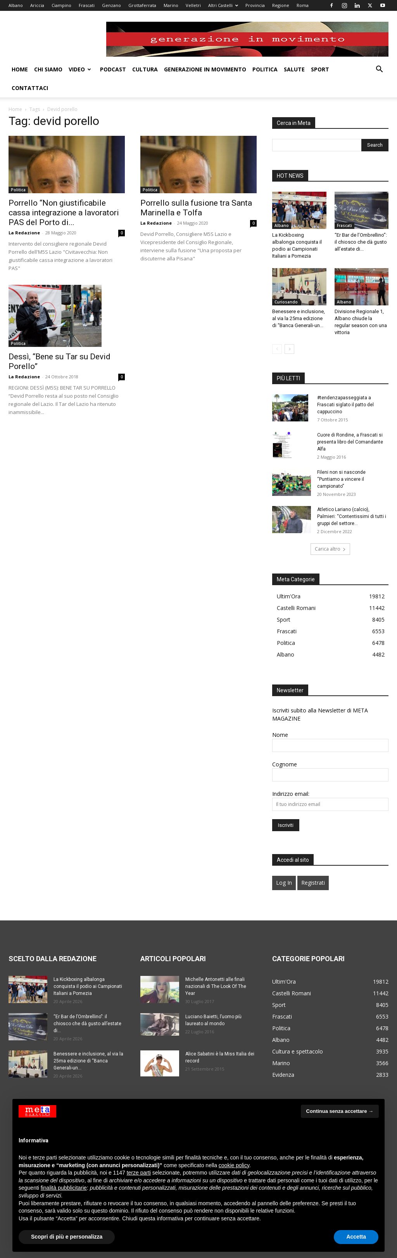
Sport (320, 69)
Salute (294, 69)
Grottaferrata (142, 5)
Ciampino (61, 5)
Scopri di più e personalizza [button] (66, 1237)
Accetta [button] (356, 1237)
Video (80, 69)
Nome (280, 716)
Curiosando (286, 283)
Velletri (193, 5)
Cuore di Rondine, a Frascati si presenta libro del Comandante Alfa (350, 423)
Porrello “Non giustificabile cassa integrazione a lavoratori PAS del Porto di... (64, 194)
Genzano (111, 5)
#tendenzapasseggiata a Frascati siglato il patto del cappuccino (345, 386)
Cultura (145, 69)
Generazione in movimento (205, 69)
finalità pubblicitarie (64, 1188)
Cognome (284, 745)
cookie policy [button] (234, 1165)
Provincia (255, 5)
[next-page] (289, 330)
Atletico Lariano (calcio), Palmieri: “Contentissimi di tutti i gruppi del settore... (351, 498)
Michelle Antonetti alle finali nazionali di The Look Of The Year (215, 967)
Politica (265, 69)
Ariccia (37, 5)
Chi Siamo (48, 69)
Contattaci (30, 88)
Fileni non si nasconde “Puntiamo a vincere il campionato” (341, 460)
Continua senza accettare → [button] (339, 1111)
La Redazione (24, 214)
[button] (379, 70)
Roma (303, 5)
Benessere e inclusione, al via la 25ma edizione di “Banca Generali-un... (298, 300)
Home (20, 69)
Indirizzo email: (290, 775)
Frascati (87, 5)
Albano (16, 5)
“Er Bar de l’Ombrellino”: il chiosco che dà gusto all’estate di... (361, 223)
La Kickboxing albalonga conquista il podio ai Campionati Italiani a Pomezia (88, 967)
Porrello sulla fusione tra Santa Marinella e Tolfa (196, 189)
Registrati (313, 864)
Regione (280, 5)
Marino (171, 5)
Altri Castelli (223, 5)
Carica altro (330, 530)
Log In (284, 864)
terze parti (139, 1173)
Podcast (113, 69)
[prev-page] (277, 330)
